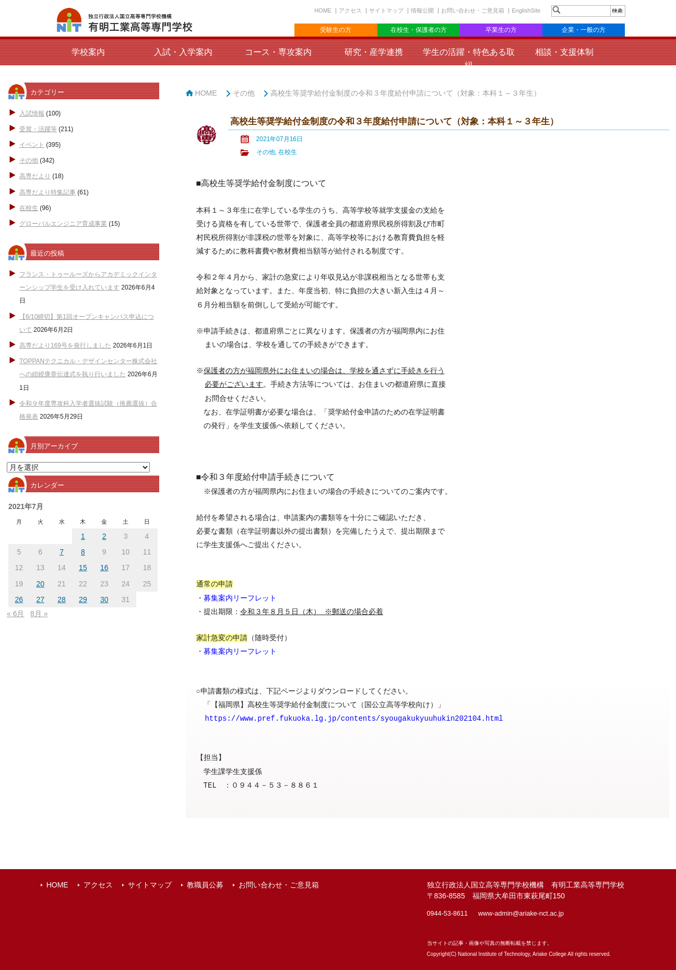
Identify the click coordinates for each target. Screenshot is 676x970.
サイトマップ (386, 10)
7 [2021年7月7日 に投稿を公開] (62, 552)
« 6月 (15, 613)
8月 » (39, 613)
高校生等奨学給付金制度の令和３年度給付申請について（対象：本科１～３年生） (405, 93)
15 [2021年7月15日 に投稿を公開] (83, 567)
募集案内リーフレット (240, 651)
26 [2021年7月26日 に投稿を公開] (19, 599)
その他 (28, 160)
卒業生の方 (501, 29)
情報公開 (422, 10)
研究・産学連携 (374, 52)
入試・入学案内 (183, 52)
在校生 (28, 208)
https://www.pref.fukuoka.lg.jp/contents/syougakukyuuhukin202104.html (354, 718)
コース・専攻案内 (278, 52)
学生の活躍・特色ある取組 (469, 59)
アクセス (350, 10)
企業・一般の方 (584, 29)
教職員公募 (205, 885)
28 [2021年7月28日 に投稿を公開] (61, 599)
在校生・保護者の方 (418, 29)
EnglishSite (526, 10)
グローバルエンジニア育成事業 (63, 223)
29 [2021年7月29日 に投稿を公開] (83, 599)
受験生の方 (335, 29)
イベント (31, 144)
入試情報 (31, 113)
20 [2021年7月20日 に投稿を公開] (40, 584)
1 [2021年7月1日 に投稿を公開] (83, 536)
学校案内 (88, 52)
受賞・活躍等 (38, 129)
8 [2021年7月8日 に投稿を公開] (83, 552)
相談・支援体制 (564, 52)
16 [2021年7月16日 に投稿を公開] (104, 567)
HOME (322, 10)
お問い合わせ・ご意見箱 (472, 10)
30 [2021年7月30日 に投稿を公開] (104, 599)
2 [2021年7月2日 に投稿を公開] (104, 536)
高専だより (35, 176)
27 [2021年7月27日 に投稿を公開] (40, 599)
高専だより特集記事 (47, 192)
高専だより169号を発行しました (65, 345)
